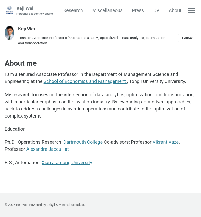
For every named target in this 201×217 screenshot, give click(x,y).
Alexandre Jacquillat (47, 149)
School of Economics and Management (85, 81)
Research (73, 10)
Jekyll (51, 205)
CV (156, 10)
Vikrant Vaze (166, 142)
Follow (187, 38)
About (175, 10)
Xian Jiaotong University (67, 162)
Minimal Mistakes (71, 205)
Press (138, 10)
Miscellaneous (107, 10)
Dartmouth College (83, 142)
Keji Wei (34, 10)
